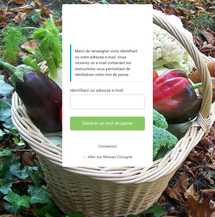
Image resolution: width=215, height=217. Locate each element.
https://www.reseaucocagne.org (107, 24)
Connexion (107, 146)
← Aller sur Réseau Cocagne (107, 157)
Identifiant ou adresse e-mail (96, 90)
